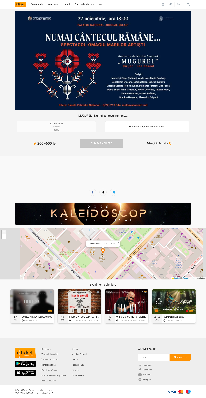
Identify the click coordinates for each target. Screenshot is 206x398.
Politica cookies (48, 381)
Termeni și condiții (49, 354)
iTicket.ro (76, 370)
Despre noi (46, 349)
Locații (66, 4)
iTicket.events (78, 375)
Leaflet (176, 278)
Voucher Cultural (79, 354)
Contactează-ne (48, 365)
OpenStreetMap (189, 278)
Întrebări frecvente (49, 359)
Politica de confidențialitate (53, 375)
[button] (103, 251)
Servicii (75, 349)
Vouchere (53, 4)
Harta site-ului (78, 365)
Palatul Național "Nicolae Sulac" (148, 126)
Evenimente (36, 4)
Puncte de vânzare (84, 4)
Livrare (75, 359)
